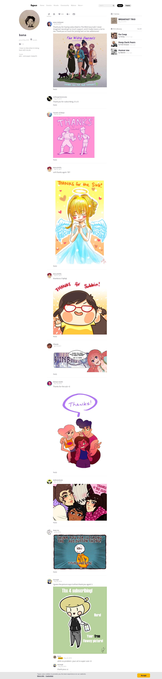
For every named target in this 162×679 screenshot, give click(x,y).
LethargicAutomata (60, 97)
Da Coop (122, 34)
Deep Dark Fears (126, 42)
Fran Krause (124, 45)
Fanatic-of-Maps (59, 113)
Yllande (55, 344)
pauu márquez (58, 22)
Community (65, 5)
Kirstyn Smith (58, 382)
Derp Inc (56, 530)
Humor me (123, 50)
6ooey (122, 37)
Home (42, 5)
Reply (55, 89)
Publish (128, 5)
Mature (73, 5)
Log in (120, 5)
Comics (49, 5)
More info (40, 676)
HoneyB (56, 580)
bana (59, 656)
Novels (56, 5)
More (80, 5)
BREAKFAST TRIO (126, 19)
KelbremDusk (58, 480)
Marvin (122, 53)
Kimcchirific (57, 168)
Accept (143, 675)
